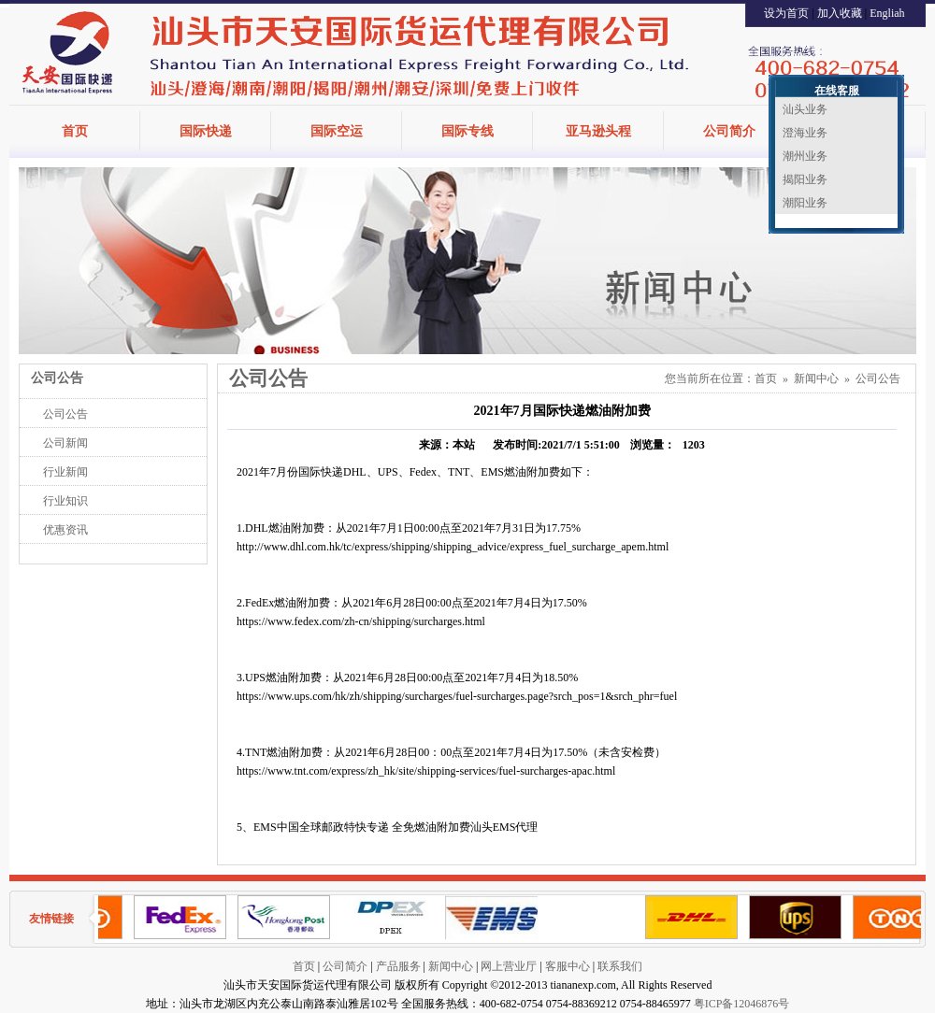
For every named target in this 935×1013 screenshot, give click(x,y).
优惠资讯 (65, 529)
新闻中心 (816, 378)
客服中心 (567, 966)
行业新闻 (65, 471)
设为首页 (786, 13)
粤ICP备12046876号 (742, 1003)
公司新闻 (65, 442)
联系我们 (619, 966)
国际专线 (467, 131)
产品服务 (398, 966)
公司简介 (729, 131)
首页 (75, 131)
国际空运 (336, 131)
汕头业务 (805, 109)
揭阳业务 (805, 179)
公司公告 (65, 414)
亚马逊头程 (598, 131)
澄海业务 (805, 132)
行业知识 (65, 500)
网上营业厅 (509, 966)
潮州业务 (805, 156)
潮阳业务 (805, 202)
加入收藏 (839, 13)
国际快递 (206, 131)
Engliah (887, 13)
